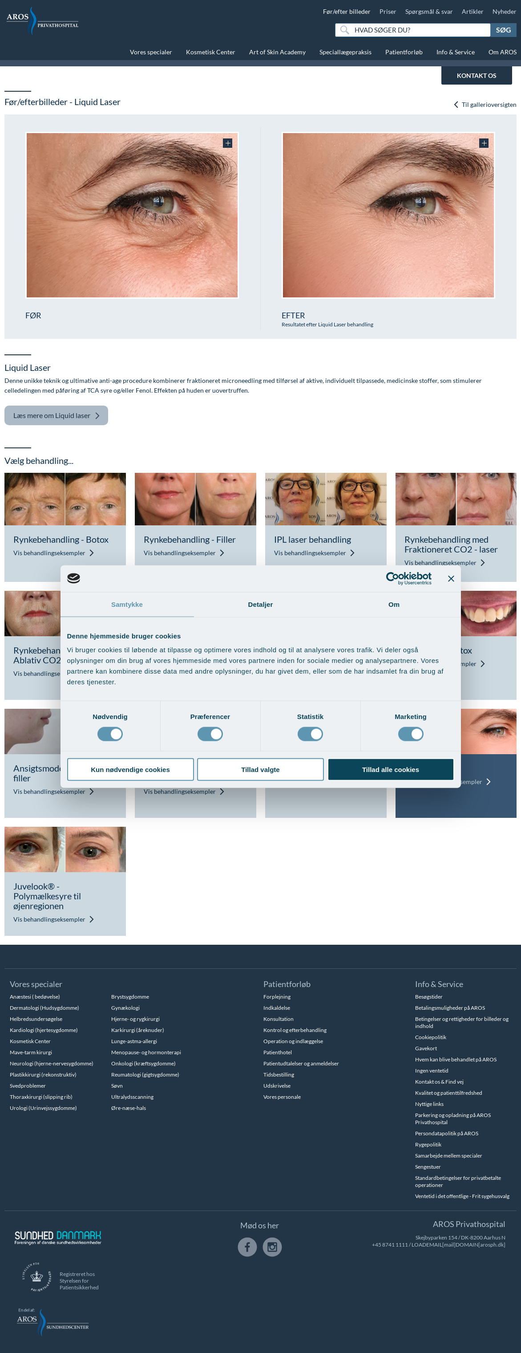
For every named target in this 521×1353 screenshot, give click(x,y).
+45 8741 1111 (390, 1244)
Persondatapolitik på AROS (446, 1133)
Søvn (117, 1085)
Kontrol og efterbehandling (295, 1030)
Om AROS (503, 52)
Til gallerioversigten (485, 104)
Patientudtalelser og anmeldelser (301, 1063)
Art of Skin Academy (277, 52)
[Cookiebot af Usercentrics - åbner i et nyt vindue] (393, 578)
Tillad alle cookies (390, 769)
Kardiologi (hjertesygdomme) (44, 1030)
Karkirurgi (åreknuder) (137, 1030)
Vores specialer (151, 52)
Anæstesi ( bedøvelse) (35, 996)
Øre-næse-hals (128, 1108)
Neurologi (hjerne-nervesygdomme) (51, 1063)
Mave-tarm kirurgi (31, 1052)
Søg (503, 29)
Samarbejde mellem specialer (448, 1155)
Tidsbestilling (278, 1074)
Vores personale (282, 1096)
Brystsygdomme (130, 996)
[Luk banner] (451, 578)
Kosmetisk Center (210, 52)
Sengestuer (428, 1166)
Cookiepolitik (430, 1037)
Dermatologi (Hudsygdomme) (44, 1007)
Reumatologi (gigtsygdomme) (145, 1074)
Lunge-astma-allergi (134, 1041)
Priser (388, 11)
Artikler (473, 11)
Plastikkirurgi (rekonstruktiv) (43, 1074)
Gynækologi (125, 1007)
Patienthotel (277, 1052)
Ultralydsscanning (132, 1096)
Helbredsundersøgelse (36, 1019)
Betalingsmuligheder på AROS (450, 1007)
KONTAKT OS (477, 75)
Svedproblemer (28, 1085)
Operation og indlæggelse (293, 1041)
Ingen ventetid (431, 1070)
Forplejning (277, 996)
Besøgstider (429, 996)
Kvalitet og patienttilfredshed (448, 1092)
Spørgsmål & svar (429, 11)
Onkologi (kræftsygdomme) (143, 1063)
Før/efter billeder (347, 11)
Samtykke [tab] (127, 604)
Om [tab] (394, 604)
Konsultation (278, 1019)
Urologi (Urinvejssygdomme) (43, 1108)
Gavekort (426, 1048)
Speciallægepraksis (345, 52)
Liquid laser (56, 415)
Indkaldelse (276, 1007)
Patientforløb (404, 52)
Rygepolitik (428, 1144)
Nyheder (505, 11)
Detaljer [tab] (260, 604)
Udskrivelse (277, 1085)
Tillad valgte (260, 769)
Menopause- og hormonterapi (146, 1052)
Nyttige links (429, 1104)
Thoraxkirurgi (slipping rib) (41, 1096)
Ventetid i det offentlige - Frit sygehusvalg (462, 1196)
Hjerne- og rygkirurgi (135, 1019)
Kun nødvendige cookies (130, 769)
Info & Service (455, 52)
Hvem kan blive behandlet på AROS (456, 1059)
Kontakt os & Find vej (439, 1081)
